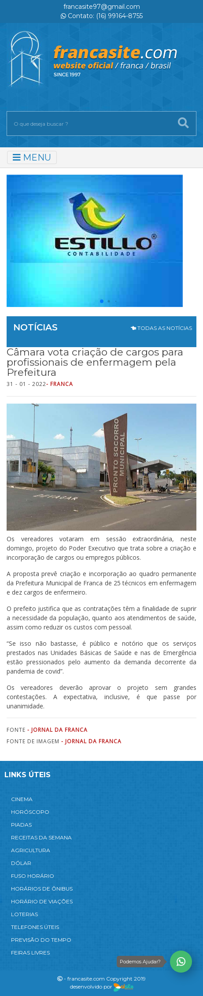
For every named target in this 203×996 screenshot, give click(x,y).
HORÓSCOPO (30, 812)
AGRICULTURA (30, 850)
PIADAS (21, 824)
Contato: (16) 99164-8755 (102, 16)
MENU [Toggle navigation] (32, 157)
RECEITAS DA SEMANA (41, 837)
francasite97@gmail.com (101, 7)
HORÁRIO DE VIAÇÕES (42, 901)
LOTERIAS (24, 914)
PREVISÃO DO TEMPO (41, 939)
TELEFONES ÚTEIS (35, 927)
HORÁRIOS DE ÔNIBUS (42, 888)
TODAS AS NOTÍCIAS (161, 328)
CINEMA (22, 799)
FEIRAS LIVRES (30, 952)
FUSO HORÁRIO (32, 875)
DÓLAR (21, 863)
